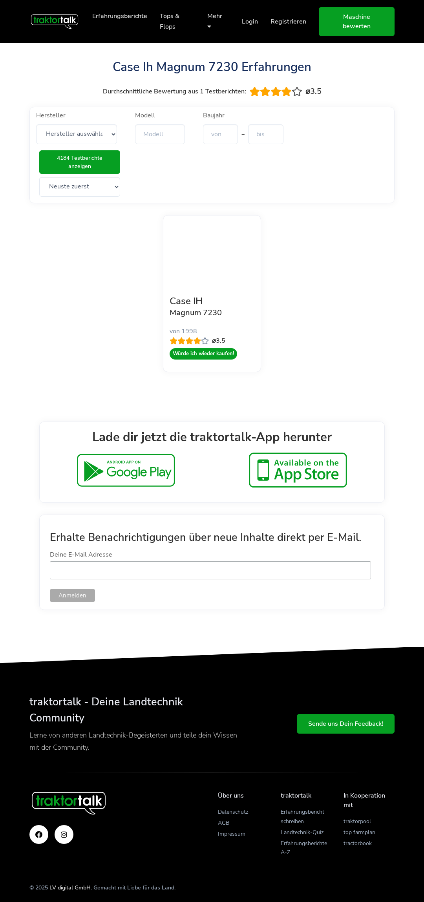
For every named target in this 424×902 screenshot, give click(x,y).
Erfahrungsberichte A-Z (304, 848)
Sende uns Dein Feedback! (345, 723)
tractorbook (358, 843)
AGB (223, 823)
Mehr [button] (214, 20)
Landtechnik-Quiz (302, 832)
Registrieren (288, 21)
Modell (145, 115)
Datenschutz (233, 812)
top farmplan (359, 832)
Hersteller (51, 115)
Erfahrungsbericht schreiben (302, 816)
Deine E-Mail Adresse (81, 554)
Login (250, 21)
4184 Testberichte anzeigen (79, 162)
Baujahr (214, 115)
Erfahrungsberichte (119, 16)
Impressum (231, 834)
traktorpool (357, 821)
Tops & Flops (169, 21)
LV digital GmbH (70, 887)
